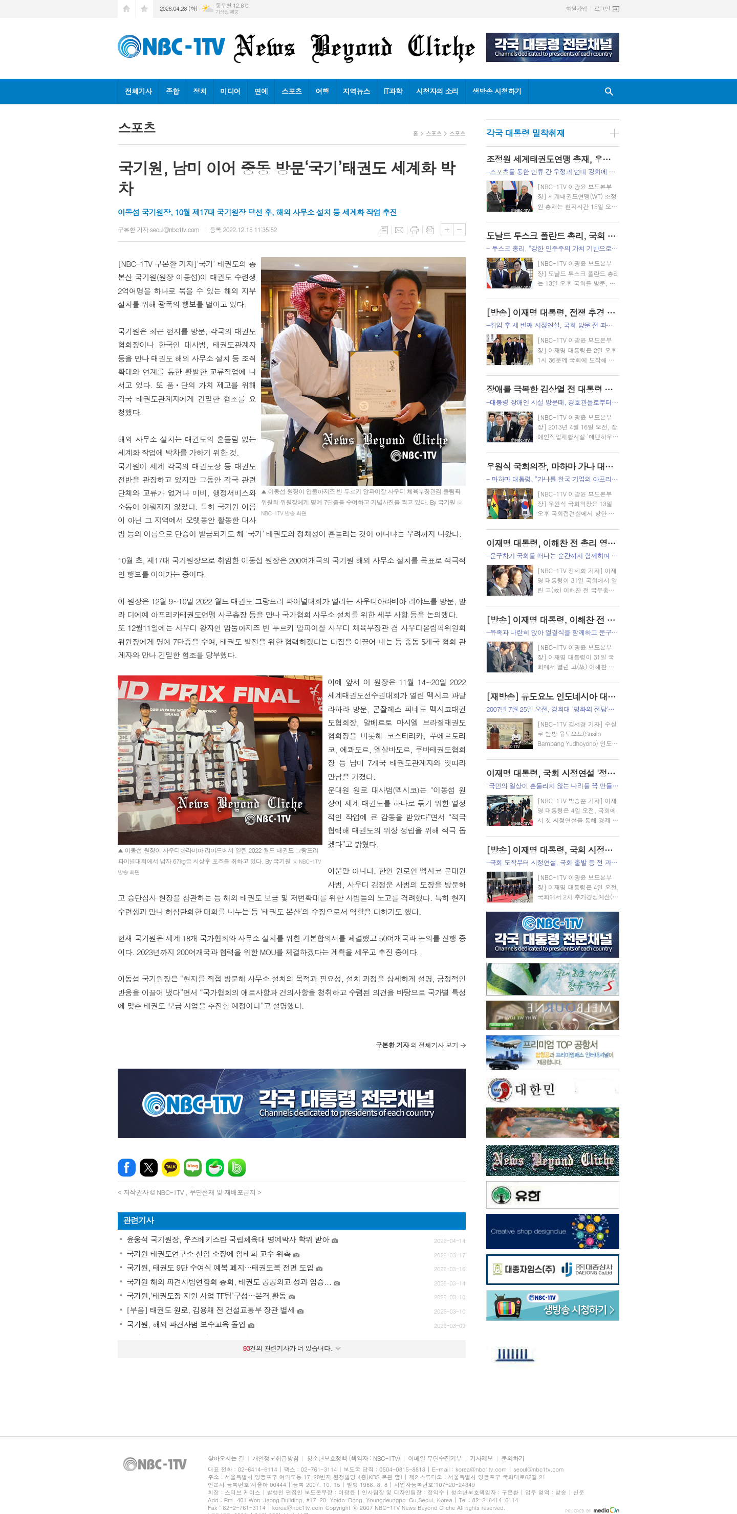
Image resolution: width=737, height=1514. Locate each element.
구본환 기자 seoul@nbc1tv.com (159, 229)
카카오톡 (171, 1168)
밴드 (237, 1168)
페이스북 (127, 1168)
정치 (199, 91)
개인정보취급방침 (275, 1458)
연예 (261, 91)
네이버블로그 (193, 1168)
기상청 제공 (227, 12)
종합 (172, 91)
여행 (322, 91)
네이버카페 (215, 1168)
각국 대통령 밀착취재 (525, 133)
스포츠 (291, 91)
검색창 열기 (609, 91)
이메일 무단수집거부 (435, 1458)
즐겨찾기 (144, 9)
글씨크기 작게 (459, 229)
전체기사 (138, 91)
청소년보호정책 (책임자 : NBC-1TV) (353, 1458)
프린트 (414, 230)
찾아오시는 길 (226, 1458)
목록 (384, 230)
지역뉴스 (356, 91)
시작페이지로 (126, 9)
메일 (399, 230)
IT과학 (393, 91)
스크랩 (430, 230)
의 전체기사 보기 (417, 1045)
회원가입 (576, 8)
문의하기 (512, 1458)
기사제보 (481, 1458)
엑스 (149, 1168)
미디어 (230, 91)
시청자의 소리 (437, 91)
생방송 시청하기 (497, 91)
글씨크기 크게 (447, 229)
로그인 (602, 8)
